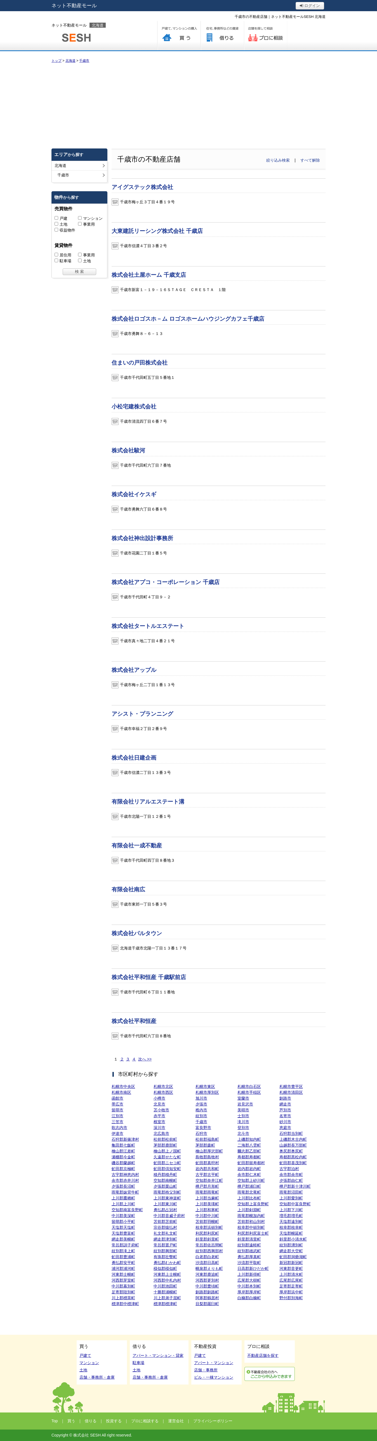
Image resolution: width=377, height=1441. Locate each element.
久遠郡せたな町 (167, 1157)
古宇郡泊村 (289, 1168)
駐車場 (65, 261)
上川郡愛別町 (291, 1198)
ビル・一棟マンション (213, 1377)
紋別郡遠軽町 (249, 1245)
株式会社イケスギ (134, 494)
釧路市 (285, 1098)
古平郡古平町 (207, 1174)
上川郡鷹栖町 (123, 1198)
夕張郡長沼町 (123, 1186)
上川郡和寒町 (207, 1210)
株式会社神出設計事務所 (142, 538)
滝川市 (243, 1121)
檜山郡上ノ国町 (167, 1151)
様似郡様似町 (165, 1268)
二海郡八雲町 (249, 1145)
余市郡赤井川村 (125, 1180)
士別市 (243, 1116)
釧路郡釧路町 (207, 1292)
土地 (63, 224)
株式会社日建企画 (134, 758)
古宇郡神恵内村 (125, 1174)
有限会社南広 (128, 889)
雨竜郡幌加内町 (251, 1215)
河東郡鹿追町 (207, 1274)
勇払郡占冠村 (165, 1210)
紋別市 (201, 1116)
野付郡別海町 (291, 1298)
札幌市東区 (205, 1086)
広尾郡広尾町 (291, 1280)
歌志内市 (119, 1127)
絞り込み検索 (278, 160)
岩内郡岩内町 (249, 1168)
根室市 (159, 1121)
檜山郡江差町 (123, 1151)
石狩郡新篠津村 (125, 1139)
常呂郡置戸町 (165, 1245)
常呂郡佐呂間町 (209, 1245)
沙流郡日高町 (207, 1262)
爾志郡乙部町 (249, 1151)
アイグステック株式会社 (142, 187)
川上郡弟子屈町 (167, 1298)
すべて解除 (310, 160)
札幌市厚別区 (207, 1092)
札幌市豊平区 (291, 1086)
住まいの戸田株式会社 (140, 363)
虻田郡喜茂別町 (293, 1163)
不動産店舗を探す (263, 1355)
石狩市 (201, 1133)
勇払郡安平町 (123, 1262)
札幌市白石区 (249, 1086)
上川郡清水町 (291, 1274)
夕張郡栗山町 (165, 1186)
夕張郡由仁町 (291, 1180)
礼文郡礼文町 (165, 1233)
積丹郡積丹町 (165, 1174)
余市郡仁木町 (249, 1174)
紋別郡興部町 (165, 1251)
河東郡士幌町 (123, 1274)
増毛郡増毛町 (291, 1215)
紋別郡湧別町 (291, 1245)
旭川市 (201, 1098)
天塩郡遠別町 (291, 1221)
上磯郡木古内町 (293, 1139)
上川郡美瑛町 (207, 1204)
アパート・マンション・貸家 (158, 1355)
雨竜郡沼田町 (291, 1192)
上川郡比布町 (249, 1198)
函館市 (117, 1098)
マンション (93, 218)
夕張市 (201, 1104)
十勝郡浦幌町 (165, 1292)
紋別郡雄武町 (249, 1251)
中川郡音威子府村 (169, 1215)
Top (54, 1421)
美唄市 (243, 1110)
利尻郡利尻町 (207, 1233)
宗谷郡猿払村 (165, 1227)
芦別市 (285, 1110)
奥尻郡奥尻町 (291, 1151)
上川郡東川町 (165, 1204)
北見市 (159, 1104)
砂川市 (285, 1121)
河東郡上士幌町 (167, 1274)
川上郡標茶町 (123, 1298)
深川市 (159, 1127)
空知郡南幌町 (165, 1180)
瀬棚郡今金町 (123, 1157)
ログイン (310, 5)
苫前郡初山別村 (251, 1221)
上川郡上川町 (123, 1204)
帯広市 (117, 1104)
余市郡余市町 (291, 1174)
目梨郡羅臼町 (207, 1303)
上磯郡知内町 (249, 1139)
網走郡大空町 (291, 1251)
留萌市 (117, 1110)
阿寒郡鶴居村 (207, 1298)
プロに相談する (265, 35)
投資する (114, 1421)
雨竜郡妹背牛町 (125, 1192)
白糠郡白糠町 (249, 1298)
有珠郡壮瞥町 (165, 1257)
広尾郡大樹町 (249, 1280)
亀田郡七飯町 (123, 1145)
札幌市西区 (163, 1092)
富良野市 (203, 1127)
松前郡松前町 (165, 1139)
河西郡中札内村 (167, 1280)
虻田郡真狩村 (207, 1163)
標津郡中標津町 (125, 1303)
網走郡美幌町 (123, 1239)
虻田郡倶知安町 (167, 1168)
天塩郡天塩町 (123, 1227)
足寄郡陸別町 (123, 1292)
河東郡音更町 (291, 1268)
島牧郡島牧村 (207, 1157)
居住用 (65, 255)
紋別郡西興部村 (209, 1251)
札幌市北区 (163, 1086)
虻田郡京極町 (123, 1168)
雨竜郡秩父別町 (167, 1192)
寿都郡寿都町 (249, 1157)
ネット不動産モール (74, 5)
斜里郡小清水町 (293, 1239)
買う (179, 35)
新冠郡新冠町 (291, 1262)
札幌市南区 (121, 1092)
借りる (222, 35)
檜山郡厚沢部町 (209, 1151)
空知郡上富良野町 (253, 1204)
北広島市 (161, 1133)
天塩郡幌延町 (291, 1233)
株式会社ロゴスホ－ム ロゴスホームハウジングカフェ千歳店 (188, 319)
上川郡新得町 (249, 1274)
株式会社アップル (134, 670)
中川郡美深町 (123, 1215)
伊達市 (117, 1133)
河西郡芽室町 (123, 1280)
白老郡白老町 (207, 1257)
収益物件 (67, 230)
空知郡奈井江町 (209, 1180)
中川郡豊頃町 (207, 1286)
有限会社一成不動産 (137, 845)
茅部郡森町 (205, 1145)
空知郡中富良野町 (295, 1204)
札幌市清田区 (291, 1092)
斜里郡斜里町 (207, 1239)
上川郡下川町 (291, 1210)
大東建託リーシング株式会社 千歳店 (157, 231)
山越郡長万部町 (293, 1145)
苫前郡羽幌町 (207, 1221)
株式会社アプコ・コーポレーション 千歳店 (166, 582)
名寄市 (285, 1116)
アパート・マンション (213, 1362)
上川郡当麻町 (207, 1198)
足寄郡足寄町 (291, 1286)
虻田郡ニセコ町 (167, 1163)
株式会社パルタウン (137, 933)
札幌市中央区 (123, 1086)
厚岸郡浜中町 (291, 1292)
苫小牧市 (161, 1110)
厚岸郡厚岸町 (249, 1292)
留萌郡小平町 (123, 1221)
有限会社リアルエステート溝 (148, 802)
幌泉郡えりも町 (209, 1268)
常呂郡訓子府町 (125, 1245)
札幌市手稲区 (249, 1092)
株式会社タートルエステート (148, 626)
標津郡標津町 (165, 1303)
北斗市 (243, 1133)
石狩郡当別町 (291, 1133)
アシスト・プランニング (142, 714)
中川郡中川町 (207, 1215)
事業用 (89, 224)
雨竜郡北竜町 (249, 1192)
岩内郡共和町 (207, 1168)
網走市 (285, 1104)
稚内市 (201, 1110)
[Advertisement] (188, 105)
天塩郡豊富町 (123, 1233)
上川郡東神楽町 (167, 1198)
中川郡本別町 (249, 1286)
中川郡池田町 (165, 1286)
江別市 (117, 1116)
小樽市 (159, 1098)
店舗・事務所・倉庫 (97, 1377)
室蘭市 (243, 1098)
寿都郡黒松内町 (293, 1157)
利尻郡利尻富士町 (253, 1233)
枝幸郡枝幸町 (291, 1227)
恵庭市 (285, 1127)
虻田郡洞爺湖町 (293, 1257)
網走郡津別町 (165, 1239)
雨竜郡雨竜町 (207, 1192)
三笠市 (117, 1121)
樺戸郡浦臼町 (249, 1186)
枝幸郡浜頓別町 (209, 1227)
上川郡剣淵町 (249, 1210)
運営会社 (176, 1421)
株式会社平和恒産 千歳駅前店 (149, 977)
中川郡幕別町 (123, 1286)
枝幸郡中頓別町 (251, 1227)
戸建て (85, 1355)
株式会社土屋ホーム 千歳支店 (149, 275)
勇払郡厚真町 (249, 1257)
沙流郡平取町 (249, 1262)
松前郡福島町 (207, 1139)
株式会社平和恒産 (134, 1021)
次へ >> (145, 1059)
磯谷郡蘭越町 (123, 1163)
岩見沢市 (245, 1104)
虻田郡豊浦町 (123, 1257)
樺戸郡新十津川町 (295, 1186)
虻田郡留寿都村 (251, 1163)
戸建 (63, 218)
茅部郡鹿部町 (165, 1145)
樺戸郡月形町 (207, 1186)
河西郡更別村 (207, 1280)
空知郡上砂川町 (251, 1180)
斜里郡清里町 (249, 1239)
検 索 (79, 271)
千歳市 (201, 1121)
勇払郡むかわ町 (167, 1262)
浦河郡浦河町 (123, 1268)
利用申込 (269, 1374)
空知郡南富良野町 (127, 1210)
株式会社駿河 (128, 450)
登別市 (243, 1127)
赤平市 (159, 1116)
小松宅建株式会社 (134, 406)
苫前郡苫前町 (165, 1221)
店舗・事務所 (206, 1370)
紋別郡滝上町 (123, 1251)
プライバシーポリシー (212, 1421)
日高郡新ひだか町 (253, 1268)
